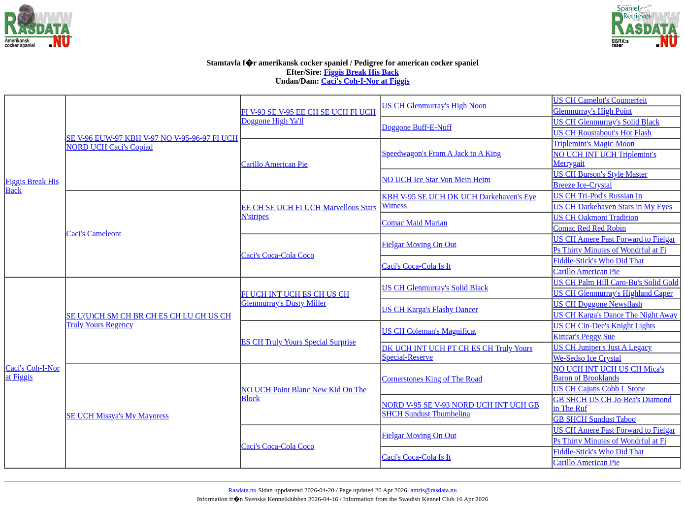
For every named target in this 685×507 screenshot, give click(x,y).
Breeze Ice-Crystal (582, 185)
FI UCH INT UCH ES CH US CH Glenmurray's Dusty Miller (295, 298)
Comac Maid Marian (414, 223)
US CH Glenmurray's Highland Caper (613, 293)
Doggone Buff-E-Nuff (417, 127)
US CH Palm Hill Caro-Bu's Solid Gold (615, 282)
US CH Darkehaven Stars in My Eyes (612, 206)
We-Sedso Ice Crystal (587, 358)
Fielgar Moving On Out (419, 244)
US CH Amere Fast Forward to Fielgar (614, 239)
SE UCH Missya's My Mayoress (117, 416)
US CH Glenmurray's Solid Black (606, 122)
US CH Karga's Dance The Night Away (615, 315)
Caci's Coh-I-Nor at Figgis (365, 81)
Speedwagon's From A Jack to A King (441, 153)
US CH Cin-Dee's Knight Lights (604, 325)
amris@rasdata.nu (434, 490)
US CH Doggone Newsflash (597, 304)
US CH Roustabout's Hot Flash (602, 132)
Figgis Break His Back (361, 72)
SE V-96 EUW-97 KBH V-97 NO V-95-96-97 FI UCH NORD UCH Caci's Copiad (152, 142)
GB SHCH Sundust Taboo (594, 419)
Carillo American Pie (274, 164)
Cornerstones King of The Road (432, 379)
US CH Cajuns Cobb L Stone (599, 388)
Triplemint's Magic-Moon (593, 143)
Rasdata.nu (242, 490)
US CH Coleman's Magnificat (429, 331)
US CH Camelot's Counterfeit (600, 100)
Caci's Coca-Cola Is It (416, 266)
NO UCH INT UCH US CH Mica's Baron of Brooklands (608, 373)
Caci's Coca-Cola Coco (278, 255)
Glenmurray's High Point (592, 111)
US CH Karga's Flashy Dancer (430, 309)
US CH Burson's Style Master (600, 174)
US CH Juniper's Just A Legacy (602, 347)
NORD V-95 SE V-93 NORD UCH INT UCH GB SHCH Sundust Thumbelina (460, 409)
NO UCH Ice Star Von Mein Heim (436, 179)
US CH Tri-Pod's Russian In (597, 195)
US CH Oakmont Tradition (595, 217)
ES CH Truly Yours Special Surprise (298, 342)
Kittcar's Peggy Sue (584, 336)
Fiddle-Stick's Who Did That (598, 260)
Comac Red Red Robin (589, 228)
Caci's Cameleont (94, 233)
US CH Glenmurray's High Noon (434, 105)
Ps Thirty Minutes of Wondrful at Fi (609, 250)
